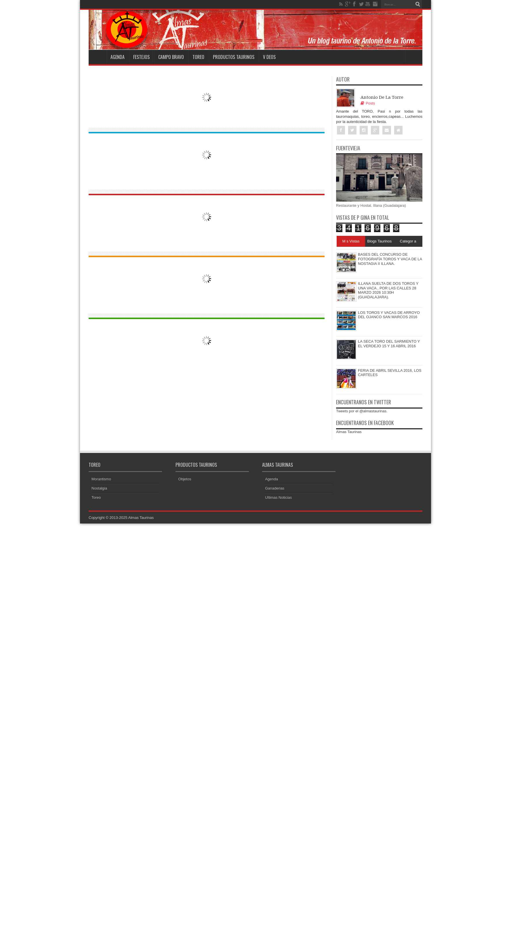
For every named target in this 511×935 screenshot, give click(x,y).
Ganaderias (274, 488)
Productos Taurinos (233, 57)
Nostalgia (99, 488)
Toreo (198, 57)
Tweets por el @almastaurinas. (362, 411)
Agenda (117, 57)
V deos (269, 57)
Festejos (141, 57)
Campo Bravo (171, 57)
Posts (368, 103)
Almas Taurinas (349, 432)
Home (97, 57)
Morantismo (101, 479)
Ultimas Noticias (278, 497)
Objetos (184, 479)
